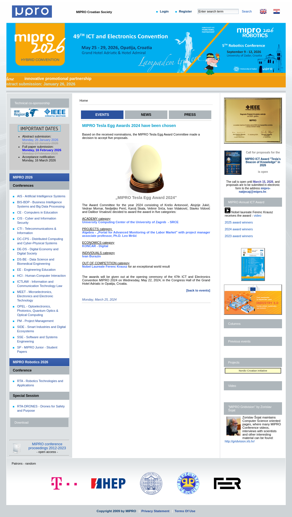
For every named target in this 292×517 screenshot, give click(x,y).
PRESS (190, 115)
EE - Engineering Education (36, 269)
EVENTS (102, 115)
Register (185, 11)
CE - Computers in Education (37, 212)
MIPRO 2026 (23, 177)
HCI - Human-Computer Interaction (41, 275)
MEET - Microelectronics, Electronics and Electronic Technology (35, 296)
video (257, 215)
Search (247, 11)
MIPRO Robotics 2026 (30, 362)
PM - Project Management (35, 321)
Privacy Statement (155, 511)
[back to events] (198, 290)
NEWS (146, 115)
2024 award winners (239, 229)
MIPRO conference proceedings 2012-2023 (47, 446)
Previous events (239, 341)
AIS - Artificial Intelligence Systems (41, 196)
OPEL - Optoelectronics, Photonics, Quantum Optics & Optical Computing (37, 311)
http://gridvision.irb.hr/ (240, 441)
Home (84, 100)
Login (164, 11)
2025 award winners (239, 222)
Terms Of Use (185, 511)
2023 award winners (239, 236)
